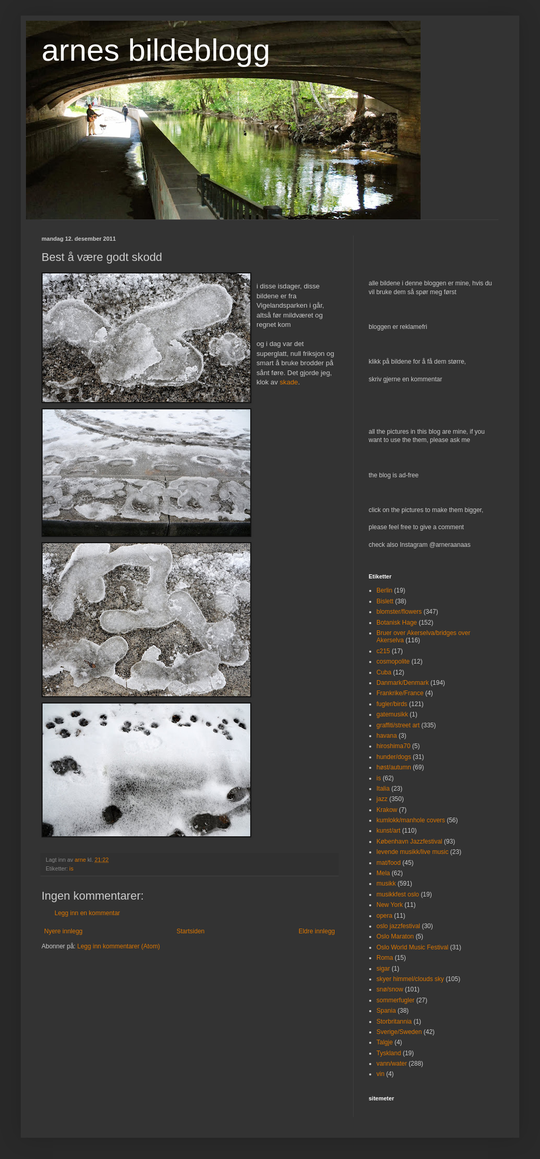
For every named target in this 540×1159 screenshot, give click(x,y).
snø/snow (389, 989)
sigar (383, 968)
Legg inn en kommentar (87, 913)
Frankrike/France (400, 693)
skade (289, 382)
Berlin (384, 590)
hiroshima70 (393, 746)
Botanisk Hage (396, 622)
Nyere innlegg (63, 931)
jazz (381, 799)
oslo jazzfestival (398, 926)
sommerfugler (395, 1000)
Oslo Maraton (395, 936)
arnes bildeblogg (156, 50)
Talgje (384, 1042)
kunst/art (388, 830)
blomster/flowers (399, 611)
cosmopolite (393, 661)
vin (380, 1074)
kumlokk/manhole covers (410, 820)
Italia (382, 788)
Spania (386, 1010)
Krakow (386, 809)
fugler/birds (391, 704)
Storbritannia (394, 1021)
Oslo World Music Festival (412, 947)
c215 (383, 651)
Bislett (385, 601)
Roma (384, 957)
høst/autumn (393, 767)
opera (384, 915)
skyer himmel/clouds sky (410, 979)
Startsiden (191, 931)
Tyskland (388, 1053)
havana (386, 735)
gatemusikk (392, 714)
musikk (386, 883)
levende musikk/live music (412, 852)
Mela (383, 873)
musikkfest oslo (397, 894)
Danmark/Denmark (402, 682)
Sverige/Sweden (399, 1032)
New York (389, 904)
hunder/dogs (393, 757)
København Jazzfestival (409, 841)
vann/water (391, 1063)
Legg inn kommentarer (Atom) (118, 946)
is (72, 868)
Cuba (384, 672)
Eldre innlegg (317, 931)
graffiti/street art (398, 725)
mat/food (388, 862)
